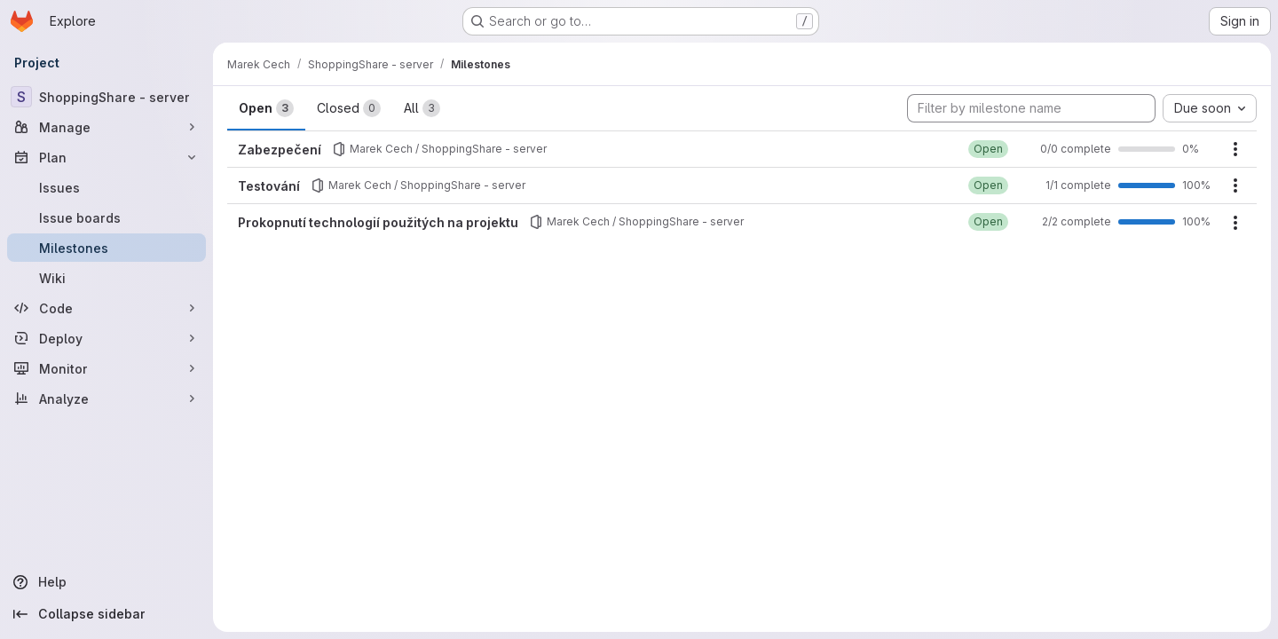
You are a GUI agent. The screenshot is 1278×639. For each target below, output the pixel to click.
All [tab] (422, 108)
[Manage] (106, 127)
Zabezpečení (279, 149)
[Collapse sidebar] (106, 614)
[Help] (106, 582)
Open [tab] (266, 108)
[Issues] (106, 187)
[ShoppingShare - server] (106, 97)
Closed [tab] (349, 108)
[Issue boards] (106, 217)
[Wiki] (106, 278)
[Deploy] (106, 338)
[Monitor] (106, 368)
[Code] (106, 308)
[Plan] (106, 157)
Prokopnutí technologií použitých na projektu (378, 222)
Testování (269, 185)
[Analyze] (106, 398)
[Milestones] (106, 247)
